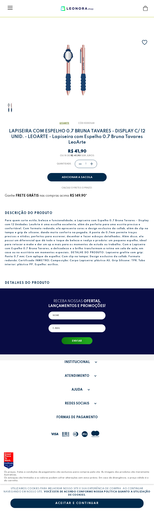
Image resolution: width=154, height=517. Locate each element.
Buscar (138, 8)
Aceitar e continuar (77, 503)
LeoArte (64, 123)
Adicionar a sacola (77, 177)
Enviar (77, 341)
